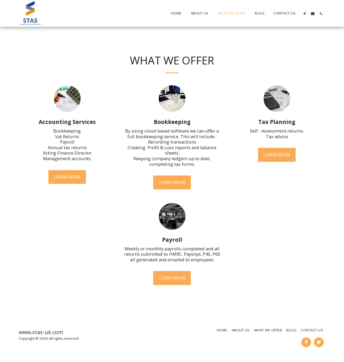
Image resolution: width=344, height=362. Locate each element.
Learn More (67, 177)
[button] (304, 13)
